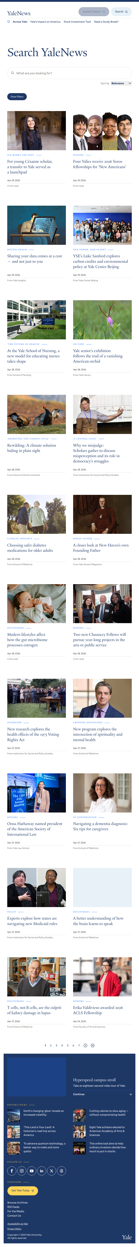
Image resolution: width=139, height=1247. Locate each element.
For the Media (15, 1211)
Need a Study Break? (106, 22)
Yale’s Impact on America (45, 22)
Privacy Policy (14, 1228)
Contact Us (14, 1215)
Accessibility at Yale (17, 1223)
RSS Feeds (13, 1207)
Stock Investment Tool (77, 22)
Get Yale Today (23, 1190)
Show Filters (17, 96)
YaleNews (19, 14)
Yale (127, 1238)
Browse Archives (17, 1202)
